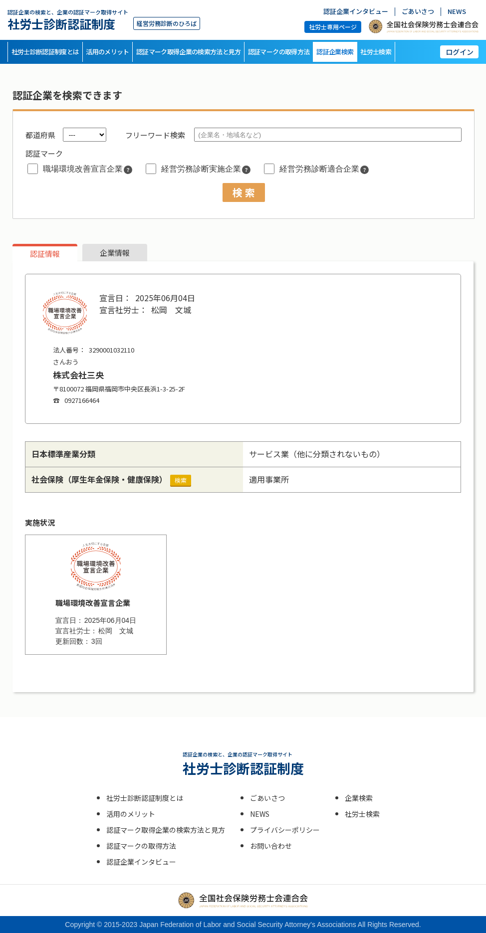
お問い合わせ (271, 846)
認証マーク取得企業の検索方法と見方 (188, 51)
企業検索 (359, 798)
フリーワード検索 (155, 135)
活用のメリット (107, 51)
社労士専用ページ (333, 26)
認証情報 (45, 253)
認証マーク (44, 153)
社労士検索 (375, 51)
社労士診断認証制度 (67, 19)
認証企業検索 (334, 51)
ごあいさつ (418, 11)
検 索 (244, 192)
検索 (181, 480)
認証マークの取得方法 (279, 51)
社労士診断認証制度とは (45, 51)
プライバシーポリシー (285, 830)
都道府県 (40, 135)
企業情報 (115, 252)
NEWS (457, 11)
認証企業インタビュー (355, 11)
